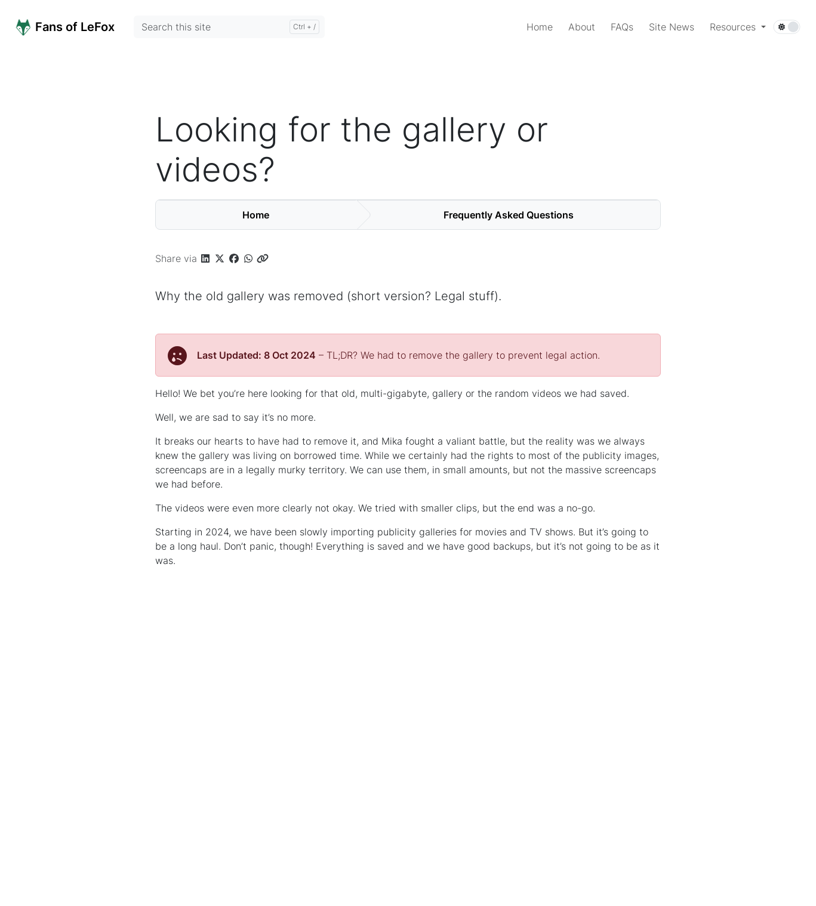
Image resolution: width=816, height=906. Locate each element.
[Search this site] (229, 27)
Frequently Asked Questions (509, 215)
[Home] (78, 26)
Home (255, 215)
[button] (738, 27)
